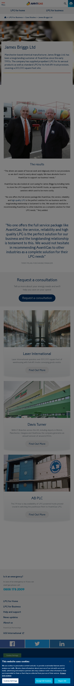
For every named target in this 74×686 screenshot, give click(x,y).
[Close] (70, 664)
